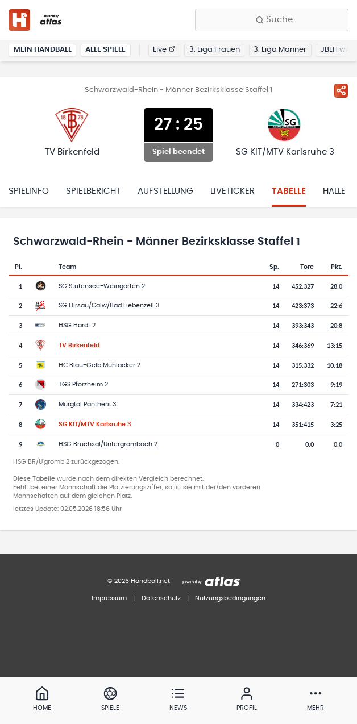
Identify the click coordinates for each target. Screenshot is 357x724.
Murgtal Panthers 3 (87, 404)
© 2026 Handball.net (138, 581)
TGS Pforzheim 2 (83, 384)
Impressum (109, 598)
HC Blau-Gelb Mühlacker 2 (99, 365)
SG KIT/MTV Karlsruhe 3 (95, 424)
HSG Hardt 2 (77, 325)
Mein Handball (43, 49)
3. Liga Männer (280, 49)
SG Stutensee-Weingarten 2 (102, 286)
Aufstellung (165, 191)
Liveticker (232, 191)
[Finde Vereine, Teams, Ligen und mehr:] (271, 20)
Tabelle (289, 191)
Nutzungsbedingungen (230, 598)
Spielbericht (93, 191)
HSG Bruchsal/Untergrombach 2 (108, 444)
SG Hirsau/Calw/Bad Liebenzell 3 (109, 305)
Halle (334, 191)
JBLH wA (336, 49)
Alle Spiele (105, 49)
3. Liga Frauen (214, 49)
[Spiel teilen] (341, 90)
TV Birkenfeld (79, 345)
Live (164, 50)
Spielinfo (29, 191)
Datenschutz (161, 598)
